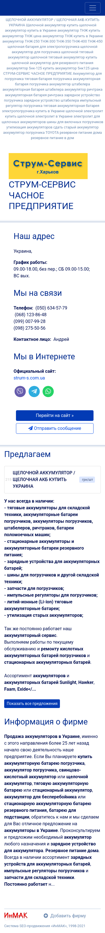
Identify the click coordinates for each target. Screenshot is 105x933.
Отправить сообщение (54, 428)
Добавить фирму (65, 915)
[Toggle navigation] (93, 7)
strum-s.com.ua (29, 378)
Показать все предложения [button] (32, 703)
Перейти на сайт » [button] (55, 415)
